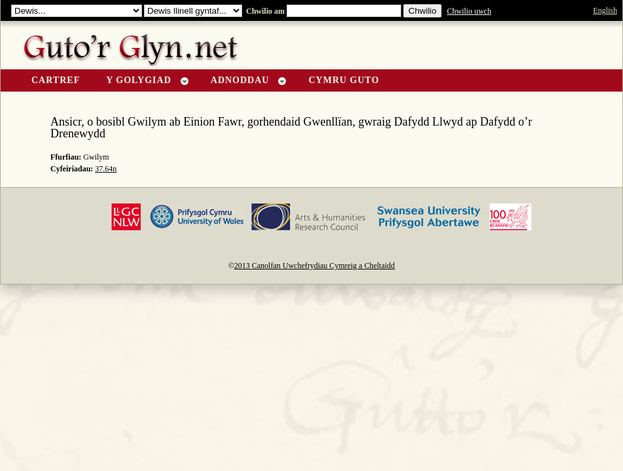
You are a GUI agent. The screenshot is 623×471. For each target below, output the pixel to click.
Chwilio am (264, 11)
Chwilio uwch (469, 11)
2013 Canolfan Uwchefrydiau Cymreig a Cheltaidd (314, 265)
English (605, 10)
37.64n (105, 168)
